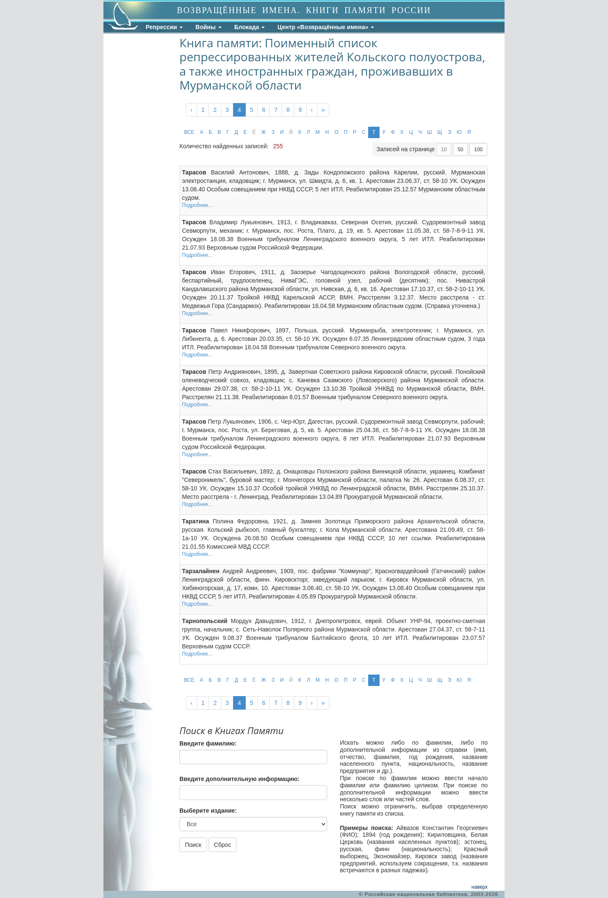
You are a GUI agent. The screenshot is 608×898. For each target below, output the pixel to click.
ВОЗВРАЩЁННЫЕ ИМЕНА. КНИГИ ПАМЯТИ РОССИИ (304, 10)
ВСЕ (189, 132)
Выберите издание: (208, 810)
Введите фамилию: (207, 743)
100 (478, 149)
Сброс (222, 844)
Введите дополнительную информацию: (239, 779)
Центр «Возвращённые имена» (325, 27)
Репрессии (164, 27)
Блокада (249, 27)
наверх (480, 887)
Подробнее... (197, 205)
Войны (208, 27)
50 (460, 149)
